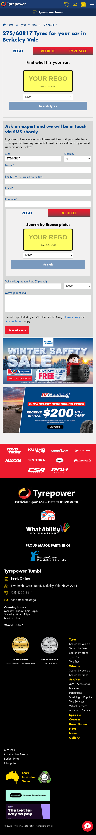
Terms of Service (14, 321)
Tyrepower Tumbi (48, 12)
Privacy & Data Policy (24, 825)
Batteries (74, 688)
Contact (74, 719)
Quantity (69, 154)
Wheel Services (78, 706)
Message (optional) (16, 293)
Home (8, 25)
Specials (75, 715)
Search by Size (78, 648)
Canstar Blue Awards (16, 754)
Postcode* (11, 199)
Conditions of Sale (44, 825)
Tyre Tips (74, 661)
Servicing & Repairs (80, 697)
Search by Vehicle (79, 644)
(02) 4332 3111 (22, 593)
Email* (9, 188)
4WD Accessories (79, 684)
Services (75, 679)
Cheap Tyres (11, 763)
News (73, 733)
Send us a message (23, 600)
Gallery (74, 738)
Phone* (24, 176)
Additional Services (80, 710)
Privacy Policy (72, 317)
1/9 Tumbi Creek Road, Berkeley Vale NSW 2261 (44, 586)
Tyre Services (76, 701)
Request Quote (17, 329)
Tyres (72, 639)
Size (7, 154)
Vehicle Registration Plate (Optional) (26, 281)
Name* (9, 165)
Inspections (75, 693)
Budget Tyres (11, 758)
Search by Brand (78, 653)
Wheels (74, 666)
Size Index (10, 750)
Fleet (72, 728)
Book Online (78, 724)
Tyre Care (74, 657)
